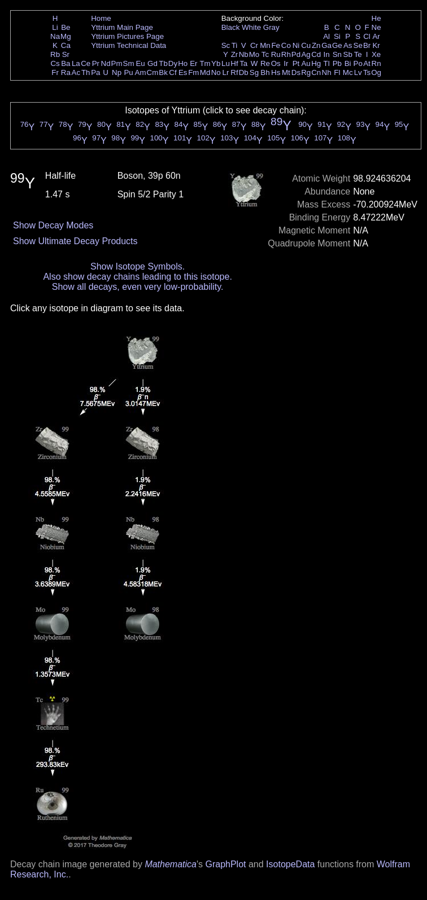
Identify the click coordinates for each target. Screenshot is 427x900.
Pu (128, 72)
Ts (367, 72)
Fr (55, 72)
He (376, 18)
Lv (358, 72)
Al (326, 36)
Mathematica (171, 864)
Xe (376, 54)
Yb (215, 63)
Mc (348, 72)
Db (244, 72)
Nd (106, 63)
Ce (85, 63)
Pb (337, 63)
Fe (275, 45)
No (216, 72)
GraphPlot (225, 864)
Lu (225, 63)
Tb (163, 63)
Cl (367, 36)
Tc (265, 54)
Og (376, 72)
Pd (295, 54)
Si (337, 36)
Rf (234, 72)
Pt (296, 63)
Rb (55, 54)
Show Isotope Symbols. (137, 266)
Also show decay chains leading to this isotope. (137, 276)
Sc (225, 45)
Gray (271, 27)
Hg (316, 63)
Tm (204, 63)
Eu (140, 63)
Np (116, 72)
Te (358, 54)
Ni (296, 45)
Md (205, 72)
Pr (95, 63)
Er (193, 63)
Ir (286, 63)
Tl (327, 63)
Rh (286, 54)
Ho (183, 63)
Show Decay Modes (53, 225)
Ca (66, 45)
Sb (347, 54)
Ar (376, 36)
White (251, 27)
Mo (254, 54)
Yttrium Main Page (122, 27)
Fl (337, 72)
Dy (172, 63)
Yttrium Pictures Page (127, 36)
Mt (286, 72)
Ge (337, 45)
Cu (306, 45)
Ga (326, 45)
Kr (376, 45)
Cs (54, 63)
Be (65, 27)
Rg (306, 72)
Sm (128, 63)
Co (286, 45)
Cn (316, 72)
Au (305, 63)
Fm (193, 72)
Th (85, 72)
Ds (295, 72)
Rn (376, 63)
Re (265, 63)
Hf (234, 63)
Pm (117, 63)
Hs (275, 72)
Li (55, 27)
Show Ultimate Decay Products (75, 241)
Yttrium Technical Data (128, 45)
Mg (65, 36)
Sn (337, 54)
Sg (254, 72)
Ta (243, 63)
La (76, 63)
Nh (327, 72)
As (347, 45)
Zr (234, 54)
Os (276, 63)
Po (358, 63)
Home (101, 18)
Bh (264, 72)
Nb (244, 54)
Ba (65, 63)
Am (140, 72)
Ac (76, 72)
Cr (254, 45)
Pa (95, 72)
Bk (163, 72)
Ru (276, 54)
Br (367, 45)
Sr (65, 54)
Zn (316, 45)
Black (230, 27)
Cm (153, 72)
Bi (348, 63)
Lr (226, 72)
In (327, 54)
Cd (316, 54)
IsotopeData (290, 864)
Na (55, 36)
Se (358, 45)
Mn (265, 45)
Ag (305, 54)
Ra (66, 72)
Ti (235, 45)
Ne (376, 27)
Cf (172, 72)
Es (183, 72)
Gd (152, 63)
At (367, 63)
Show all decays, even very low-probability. (138, 287)
